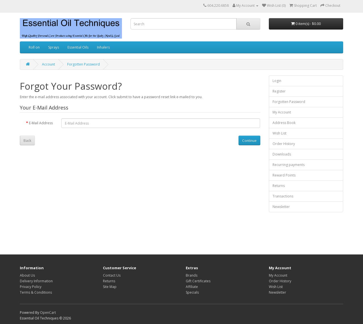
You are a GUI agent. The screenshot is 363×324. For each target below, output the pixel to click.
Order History (284, 143)
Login (277, 80)
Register (279, 91)
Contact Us (112, 275)
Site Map (110, 286)
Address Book (284, 122)
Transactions (283, 196)
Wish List (279, 133)
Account (48, 64)
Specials (192, 292)
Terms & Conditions (36, 292)
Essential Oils (77, 47)
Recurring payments (289, 164)
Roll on (34, 47)
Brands (191, 275)
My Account (282, 112)
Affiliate (192, 286)
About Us (27, 275)
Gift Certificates (198, 281)
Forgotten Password (83, 64)
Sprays (53, 47)
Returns (279, 185)
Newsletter (281, 206)
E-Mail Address (41, 123)
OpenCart (48, 312)
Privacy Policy (30, 286)
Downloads (282, 154)
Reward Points (284, 175)
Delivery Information (36, 281)
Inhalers (103, 47)
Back (27, 140)
